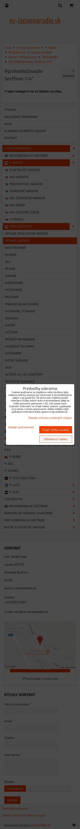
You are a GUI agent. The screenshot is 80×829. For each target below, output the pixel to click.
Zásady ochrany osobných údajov (50, 418)
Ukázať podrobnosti (21, 427)
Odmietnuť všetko (55, 439)
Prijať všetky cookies (55, 430)
